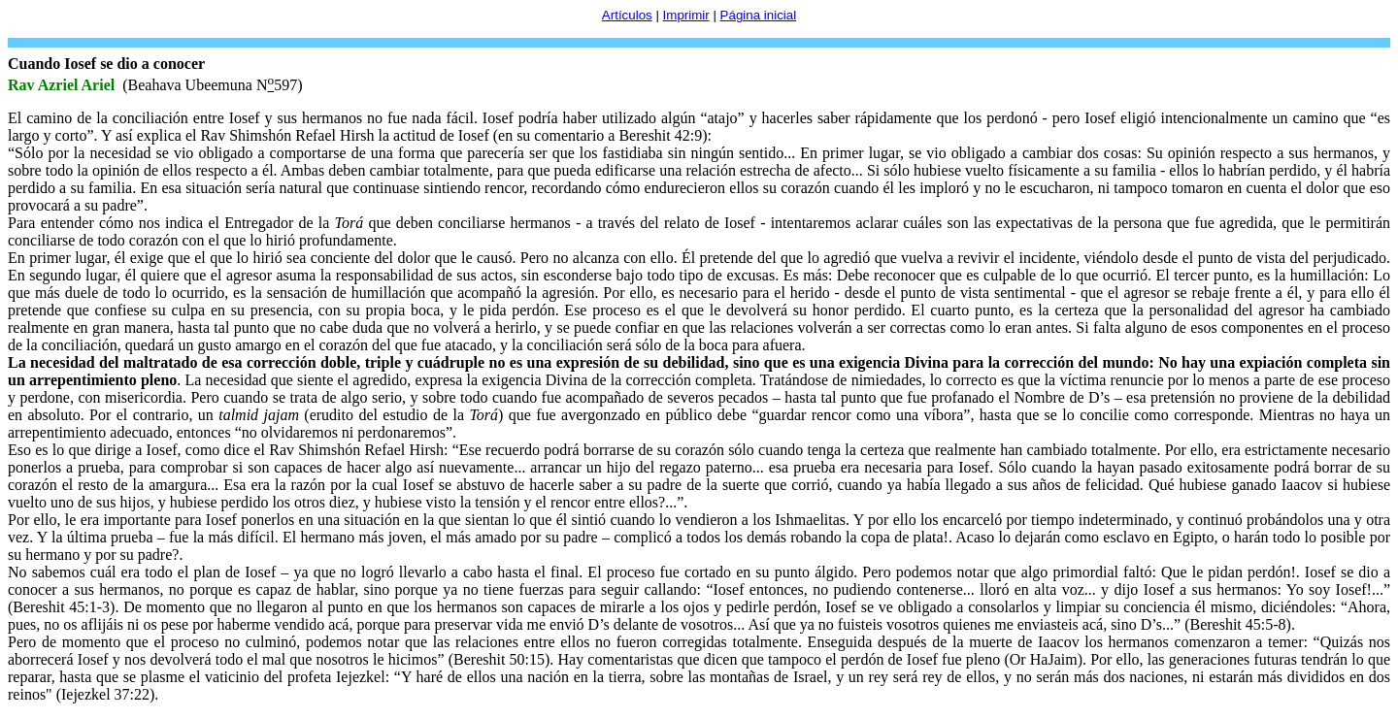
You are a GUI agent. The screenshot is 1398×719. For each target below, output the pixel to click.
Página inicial (758, 15)
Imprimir (686, 15)
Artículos (627, 15)
